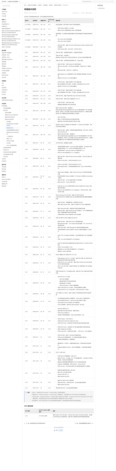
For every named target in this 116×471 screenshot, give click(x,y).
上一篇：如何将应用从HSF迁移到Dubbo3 (34, 428)
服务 (44, 2)
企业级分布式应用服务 (13, 6)
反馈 (60, 435)
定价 (32, 2)
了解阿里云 (49, 2)
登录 (112, 2)
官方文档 (4, 6)
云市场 (36, 2)
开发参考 (40, 9)
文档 (96, 2)
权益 (29, 2)
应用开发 (51, 9)
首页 (25, 9)
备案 (99, 2)
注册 (106, 2)
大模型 (15, 2)
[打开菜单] (2, 2)
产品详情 (82, 17)
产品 (19, 2)
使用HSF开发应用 (57, 9)
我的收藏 (90, 17)
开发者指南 (45, 9)
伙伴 (40, 2)
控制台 (102, 2)
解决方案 (24, 2)
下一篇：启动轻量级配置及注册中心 (84, 428)
